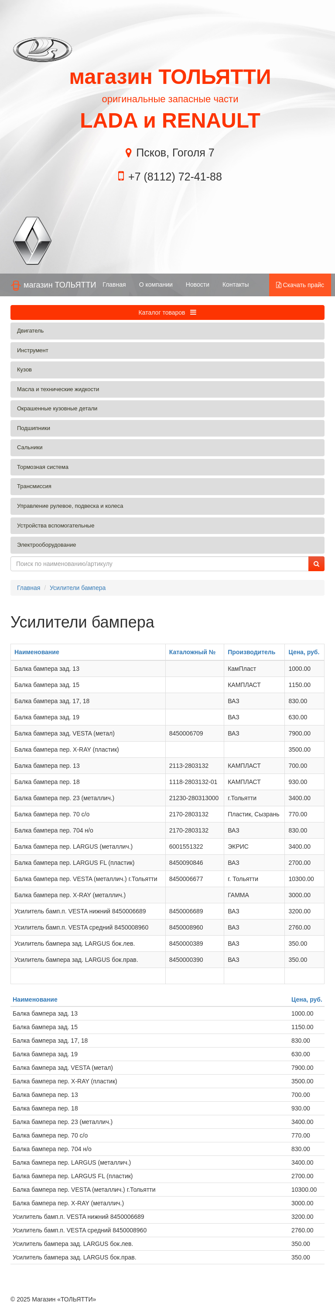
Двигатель (30, 330)
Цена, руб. (303, 652)
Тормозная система (42, 467)
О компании (156, 284)
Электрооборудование (46, 544)
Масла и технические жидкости (58, 389)
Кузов (24, 369)
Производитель (251, 652)
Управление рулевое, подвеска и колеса (70, 506)
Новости (197, 284)
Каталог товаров (168, 312)
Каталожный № (192, 652)
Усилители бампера (78, 587)
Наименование (36, 652)
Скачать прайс (300, 284)
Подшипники (33, 428)
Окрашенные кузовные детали (57, 408)
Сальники (30, 447)
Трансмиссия (34, 486)
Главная (114, 284)
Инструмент (32, 350)
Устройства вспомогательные (55, 525)
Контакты (235, 284)
